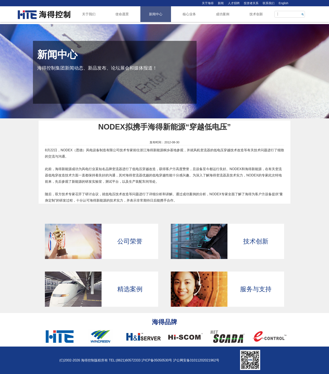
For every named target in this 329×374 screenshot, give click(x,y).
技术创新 (256, 14)
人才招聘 (234, 3)
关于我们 (88, 14)
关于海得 (208, 3)
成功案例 (222, 14)
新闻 (221, 3)
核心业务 (189, 14)
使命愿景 (122, 14)
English (283, 3)
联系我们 (268, 3)
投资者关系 (251, 3)
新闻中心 (155, 14)
